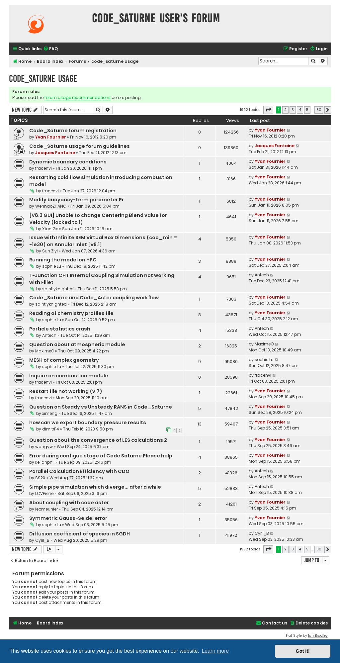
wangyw (44, 446)
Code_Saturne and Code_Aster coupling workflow (94, 297)
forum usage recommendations (77, 97)
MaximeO (44, 351)
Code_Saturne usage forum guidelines (79, 146)
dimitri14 (50, 429)
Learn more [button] (215, 651)
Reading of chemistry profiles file (71, 313)
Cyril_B (42, 540)
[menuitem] (50, 49)
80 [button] (318, 109)
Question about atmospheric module (77, 344)
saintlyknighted (58, 289)
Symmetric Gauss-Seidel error (68, 518)
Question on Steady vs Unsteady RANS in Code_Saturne (100, 407)
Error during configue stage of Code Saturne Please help (100, 455)
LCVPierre (44, 493)
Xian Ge (50, 229)
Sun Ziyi (50, 251)
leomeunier (46, 509)
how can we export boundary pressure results (87, 422)
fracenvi (43, 168)
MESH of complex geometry (64, 360)
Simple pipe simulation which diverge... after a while (95, 487)
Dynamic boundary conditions (68, 161)
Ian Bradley (318, 635)
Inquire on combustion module (68, 375)
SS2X (40, 478)
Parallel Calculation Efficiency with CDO (79, 471)
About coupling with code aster (69, 502)
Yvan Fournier (50, 137)
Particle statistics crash (59, 329)
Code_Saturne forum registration (73, 130)
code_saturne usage (43, 78)
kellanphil (44, 462)
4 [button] (300, 109)
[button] (268, 110)
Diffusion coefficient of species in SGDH (79, 533)
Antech (262, 275)
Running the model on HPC (63, 259)
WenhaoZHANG (50, 206)
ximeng (49, 413)
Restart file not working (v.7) (65, 391)
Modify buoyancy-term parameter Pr (76, 199)
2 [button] (285, 109)
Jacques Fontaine (55, 152)
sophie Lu (51, 266)
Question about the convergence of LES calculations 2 (98, 440)
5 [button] (307, 109)
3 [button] (293, 109)
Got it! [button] (303, 651)
